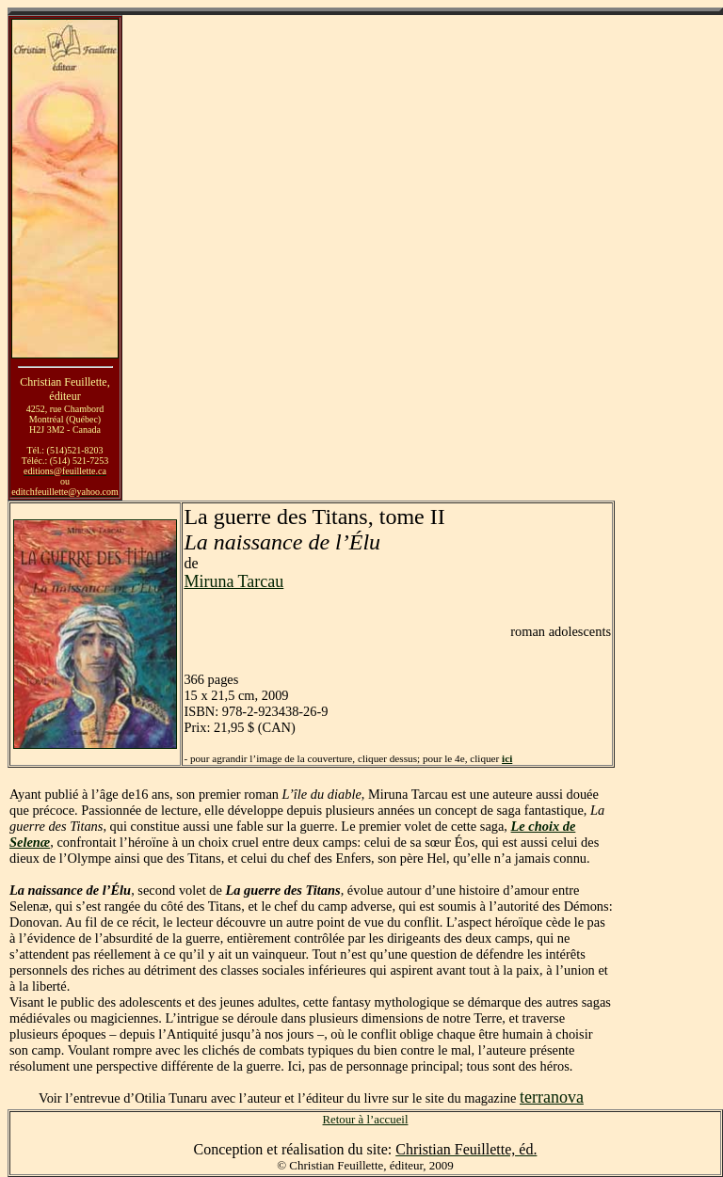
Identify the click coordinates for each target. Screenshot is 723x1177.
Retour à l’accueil (366, 1119)
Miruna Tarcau (233, 581)
